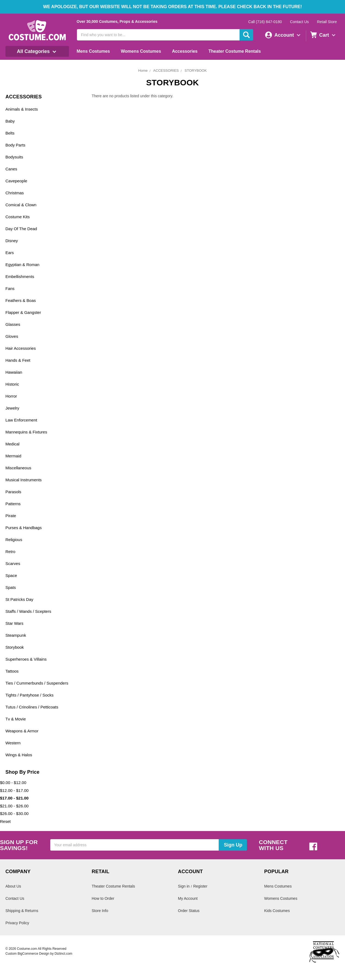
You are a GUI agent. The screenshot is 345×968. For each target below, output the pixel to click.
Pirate (10, 515)
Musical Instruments (23, 479)
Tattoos (11, 671)
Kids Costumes (277, 910)
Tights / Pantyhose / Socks (29, 695)
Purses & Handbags (23, 527)
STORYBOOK (195, 70)
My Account (187, 898)
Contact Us (299, 22)
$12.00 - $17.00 (14, 790)
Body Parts (15, 145)
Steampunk (15, 635)
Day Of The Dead (21, 228)
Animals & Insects (21, 109)
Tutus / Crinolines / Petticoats (31, 707)
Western (13, 743)
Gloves (11, 336)
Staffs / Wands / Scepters (28, 611)
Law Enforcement (21, 420)
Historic (12, 384)
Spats (10, 587)
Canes (11, 169)
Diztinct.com (63, 953)
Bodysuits (14, 157)
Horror (11, 396)
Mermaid (13, 456)
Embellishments (19, 276)
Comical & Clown (20, 204)
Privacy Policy (17, 923)
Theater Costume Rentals (234, 51)
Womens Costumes (141, 51)
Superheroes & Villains (25, 659)
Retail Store (327, 22)
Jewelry (12, 408)
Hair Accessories (20, 348)
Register (200, 886)
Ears (9, 252)
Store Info (100, 910)
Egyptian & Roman (22, 264)
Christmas (14, 193)
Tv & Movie (15, 719)
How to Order (103, 898)
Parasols (13, 491)
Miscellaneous (18, 468)
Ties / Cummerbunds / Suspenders (36, 683)
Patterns (13, 503)
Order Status (188, 910)
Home (143, 70)
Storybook (14, 647)
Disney (11, 240)
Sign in (184, 886)
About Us (13, 886)
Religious (13, 539)
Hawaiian (13, 372)
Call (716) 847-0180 (265, 22)
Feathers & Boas (20, 300)
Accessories (184, 51)
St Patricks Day (19, 599)
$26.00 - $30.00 (14, 813)
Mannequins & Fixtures (26, 432)
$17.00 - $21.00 (14, 798)
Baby (10, 121)
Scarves (12, 563)
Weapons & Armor (21, 731)
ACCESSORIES (166, 70)
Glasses (12, 324)
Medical (12, 444)
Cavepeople (16, 181)
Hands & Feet (17, 360)
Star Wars (14, 623)
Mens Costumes (93, 51)
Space (11, 575)
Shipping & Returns (21, 910)
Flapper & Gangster (23, 312)
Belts (9, 133)
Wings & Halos (18, 754)
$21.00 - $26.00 (14, 806)
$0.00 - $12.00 (13, 782)
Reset (5, 821)
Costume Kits (17, 216)
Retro (10, 551)
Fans (9, 288)
